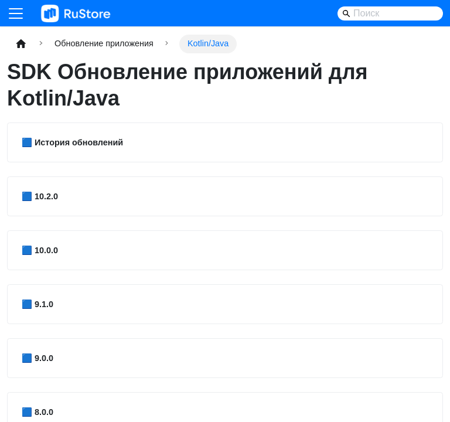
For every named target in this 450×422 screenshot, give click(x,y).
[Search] (390, 13)
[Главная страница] (21, 44)
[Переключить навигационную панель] (16, 13)
